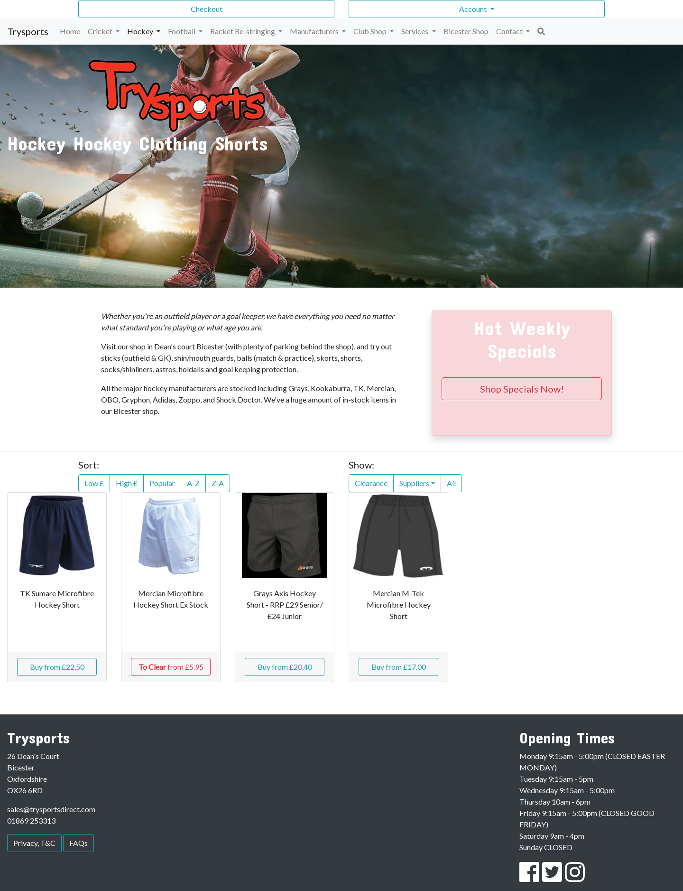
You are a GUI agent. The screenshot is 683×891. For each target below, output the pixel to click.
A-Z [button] (193, 483)
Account (473, 8)
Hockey (141, 31)
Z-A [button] (218, 483)
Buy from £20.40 (285, 666)
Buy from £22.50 (57, 666)
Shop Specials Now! (522, 388)
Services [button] (415, 31)
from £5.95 (170, 666)
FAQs (78, 842)
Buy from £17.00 (398, 666)
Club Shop (370, 31)
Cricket (101, 31)
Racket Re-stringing (243, 31)
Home (70, 31)
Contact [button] (510, 31)
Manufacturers (315, 31)
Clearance (371, 483)
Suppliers (414, 483)
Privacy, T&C (34, 842)
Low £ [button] (94, 483)
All (451, 483)
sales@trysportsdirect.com (51, 809)
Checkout (206, 8)
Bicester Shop (466, 31)
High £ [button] (127, 483)
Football (182, 31)
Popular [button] (162, 483)
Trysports (28, 31)
